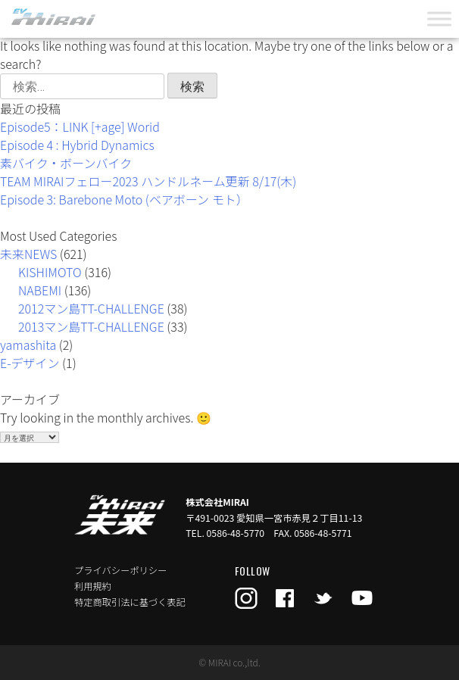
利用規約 (92, 586)
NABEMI (39, 290)
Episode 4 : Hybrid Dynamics (77, 145)
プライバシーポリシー (120, 570)
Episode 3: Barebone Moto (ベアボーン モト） (124, 199)
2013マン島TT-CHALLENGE (91, 326)
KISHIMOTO (50, 272)
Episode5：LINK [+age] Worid (80, 126)
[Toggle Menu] (439, 18)
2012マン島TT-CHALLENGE (91, 308)
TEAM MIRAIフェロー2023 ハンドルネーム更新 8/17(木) (148, 181)
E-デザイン (30, 363)
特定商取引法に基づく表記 (130, 602)
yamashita (28, 344)
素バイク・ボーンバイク (66, 163)
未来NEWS (28, 254)
